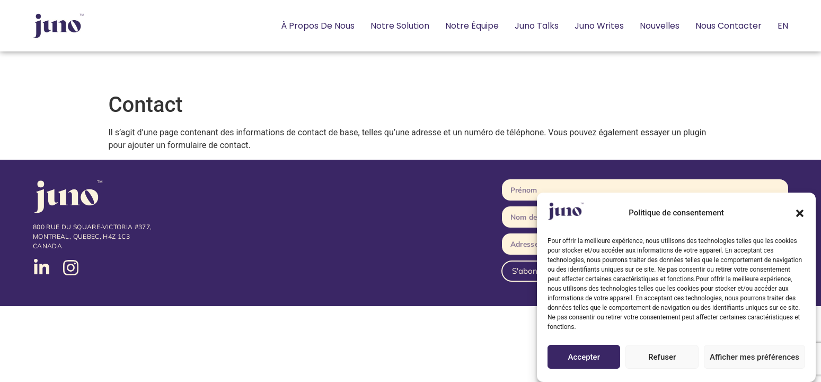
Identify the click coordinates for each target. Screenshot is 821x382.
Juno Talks (537, 26)
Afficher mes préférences (754, 357)
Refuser (662, 357)
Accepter (584, 357)
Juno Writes (599, 26)
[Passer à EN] (783, 26)
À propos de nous (318, 26)
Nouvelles (659, 26)
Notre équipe (472, 26)
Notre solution (399, 26)
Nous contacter (728, 26)
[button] (799, 213)
